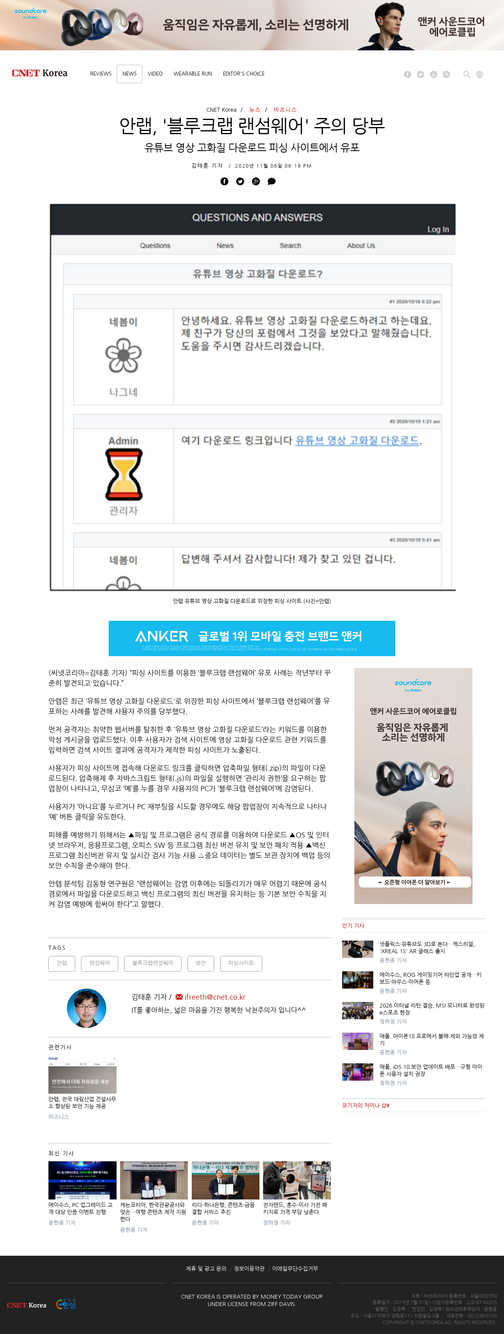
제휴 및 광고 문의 (206, 1268)
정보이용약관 (249, 1268)
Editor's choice (244, 73)
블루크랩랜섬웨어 (152, 963)
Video (155, 73)
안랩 (62, 963)
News (129, 73)
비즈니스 (285, 110)
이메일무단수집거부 (295, 1268)
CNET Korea (221, 110)
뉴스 (255, 110)
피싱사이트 (241, 963)
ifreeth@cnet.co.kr (211, 997)
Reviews (100, 73)
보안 (201, 963)
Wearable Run (193, 73)
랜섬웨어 (99, 963)
